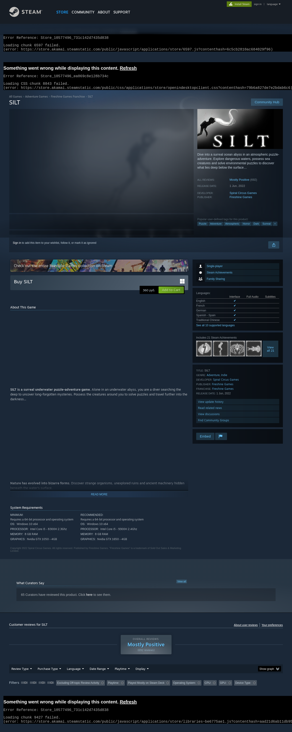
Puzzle (202, 229)
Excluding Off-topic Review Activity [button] (78, 688)
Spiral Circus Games (243, 198)
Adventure (216, 229)
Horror (246, 229)
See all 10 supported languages (215, 330)
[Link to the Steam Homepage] (29, 16)
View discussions (209, 419)
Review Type (20, 674)
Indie (224, 380)
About (104, 12)
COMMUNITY (83, 12)
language (272, 4)
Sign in (17, 248)
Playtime (120, 674)
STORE (62, 12)
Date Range (98, 674)
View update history (211, 407)
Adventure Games (36, 102)
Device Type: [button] (243, 688)
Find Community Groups (213, 425)
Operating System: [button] (184, 688)
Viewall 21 (270, 354)
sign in (257, 4)
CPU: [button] (208, 688)
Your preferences (272, 630)
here (89, 600)
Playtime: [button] (113, 688)
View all (181, 587)
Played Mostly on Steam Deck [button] (146, 688)
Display (140, 674)
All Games (15, 102)
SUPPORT (121, 12)
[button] (171, 295)
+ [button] (275, 229)
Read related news (210, 413)
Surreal (267, 229)
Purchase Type (48, 674)
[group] (146, 689)
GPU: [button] (223, 688)
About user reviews (246, 630)
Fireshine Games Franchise (68, 102)
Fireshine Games (240, 202)
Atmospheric (232, 229)
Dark (256, 229)
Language (74, 674)
